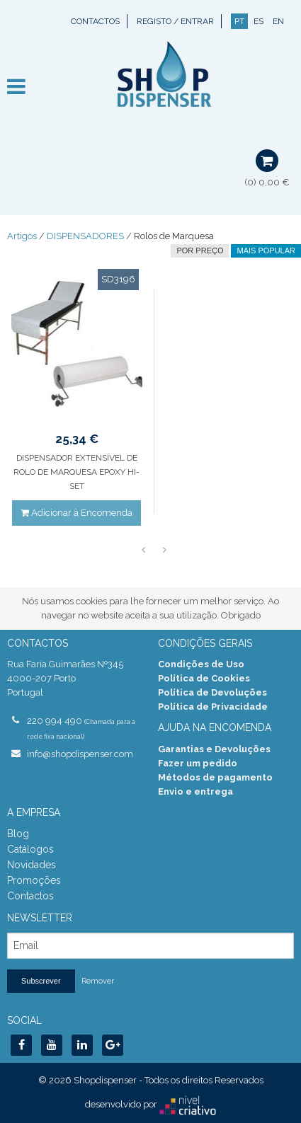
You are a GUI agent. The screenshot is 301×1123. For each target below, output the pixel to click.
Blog (18, 833)
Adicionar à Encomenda (76, 512)
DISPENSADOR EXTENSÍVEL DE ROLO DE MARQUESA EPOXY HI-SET (76, 472)
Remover (97, 981)
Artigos (22, 236)
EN (278, 21)
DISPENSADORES (85, 236)
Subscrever (41, 981)
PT (239, 21)
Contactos (95, 21)
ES (258, 21)
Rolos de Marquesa (174, 236)
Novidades (31, 864)
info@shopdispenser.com (80, 754)
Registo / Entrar (175, 21)
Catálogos (30, 849)
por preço (199, 250)
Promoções (34, 880)
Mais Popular (266, 250)
